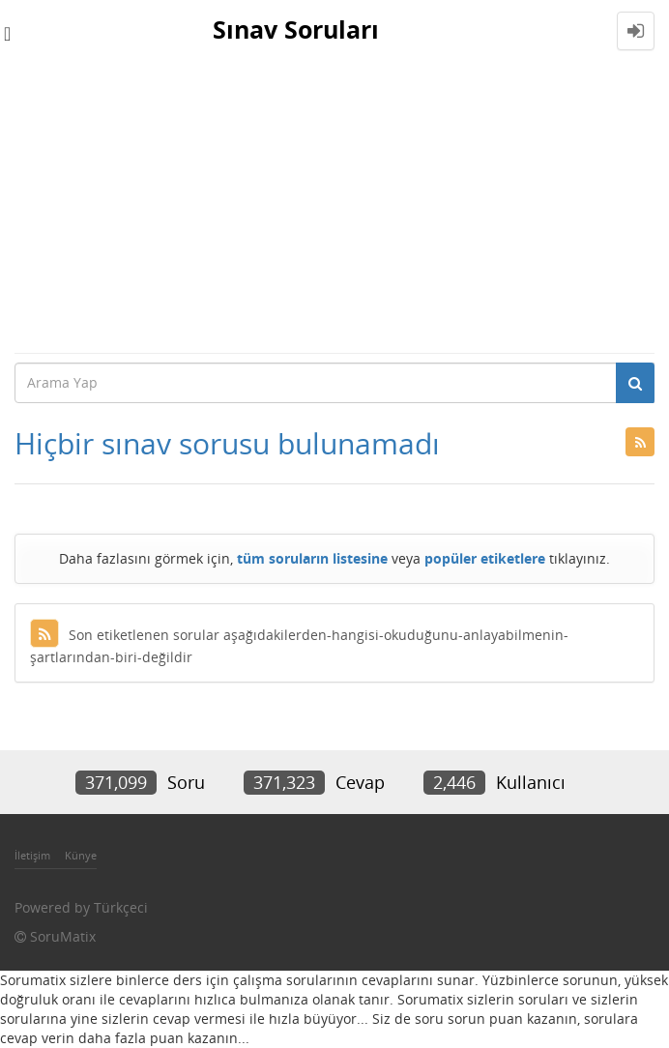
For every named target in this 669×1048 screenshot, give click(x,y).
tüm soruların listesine (312, 558)
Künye (81, 855)
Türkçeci (121, 907)
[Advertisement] (334, 207)
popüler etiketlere (484, 558)
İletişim (32, 855)
